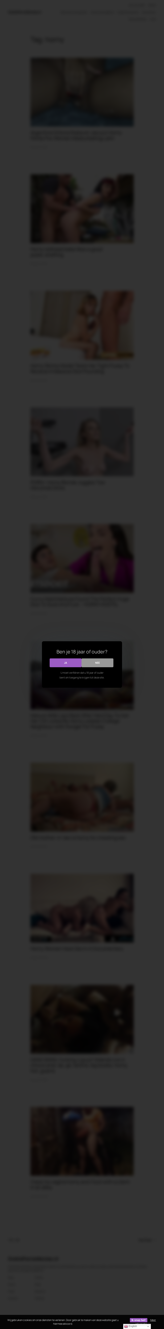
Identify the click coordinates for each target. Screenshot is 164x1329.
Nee (97, 662)
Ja (65, 662)
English (130, 1326)
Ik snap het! (138, 1320)
